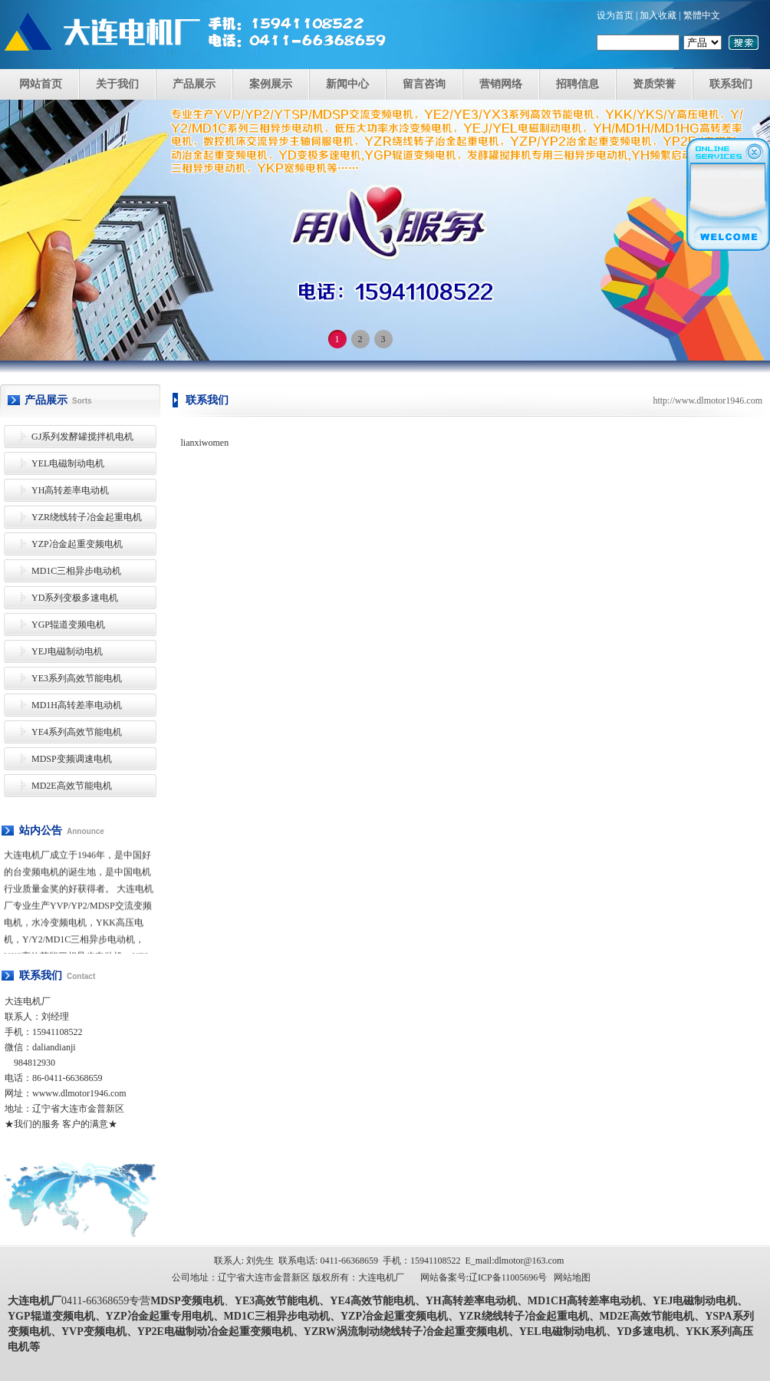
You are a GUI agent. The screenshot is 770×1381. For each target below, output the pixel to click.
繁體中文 (701, 15)
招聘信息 (577, 84)
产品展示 (194, 84)
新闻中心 (347, 84)
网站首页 (40, 84)
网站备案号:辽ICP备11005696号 (484, 1277)
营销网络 (500, 84)
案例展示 (270, 84)
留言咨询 (424, 84)
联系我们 (730, 84)
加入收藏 (658, 15)
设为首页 (615, 15)
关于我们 (117, 84)
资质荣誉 (654, 84)
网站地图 (572, 1277)
